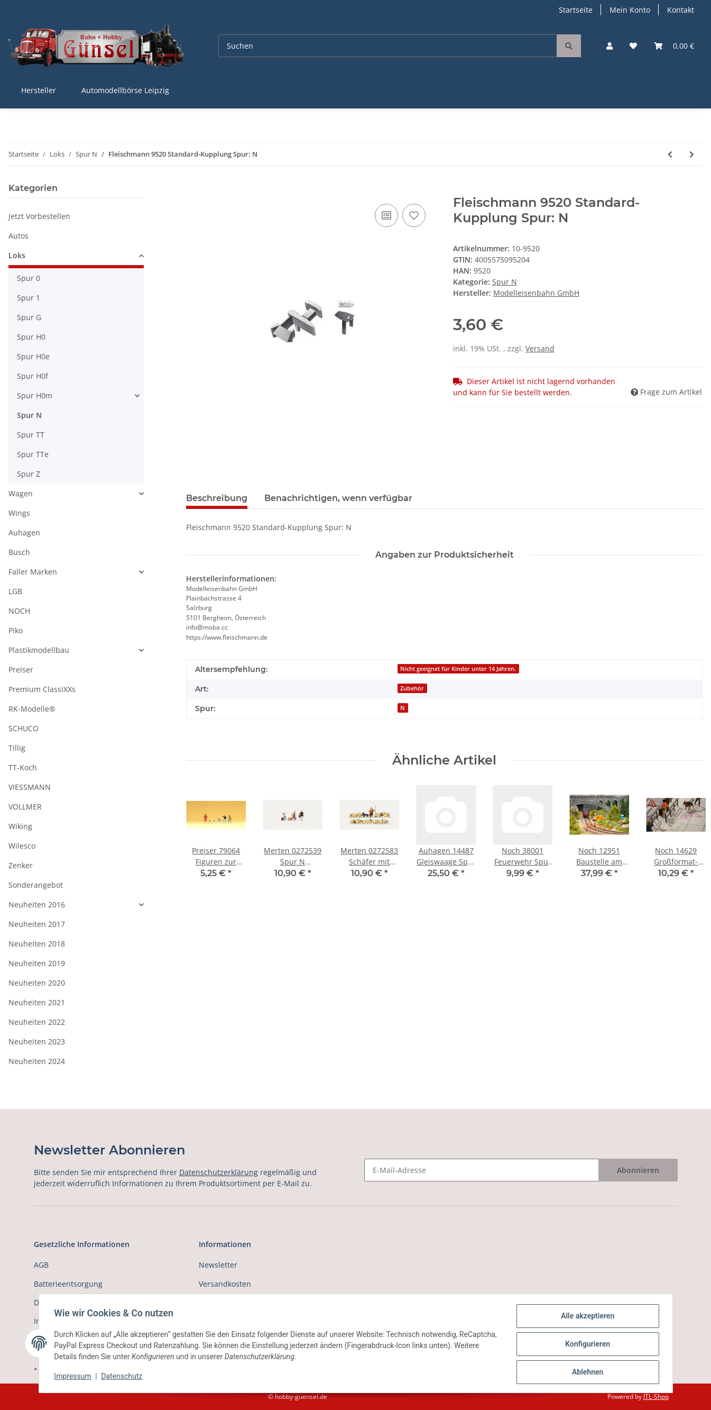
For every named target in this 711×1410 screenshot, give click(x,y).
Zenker (20, 865)
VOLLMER (25, 807)
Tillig (16, 748)
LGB (15, 591)
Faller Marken (32, 572)
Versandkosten (225, 1284)
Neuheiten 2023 (36, 1041)
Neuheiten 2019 (36, 963)
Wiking (20, 826)
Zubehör (412, 688)
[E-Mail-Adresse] (481, 1170)
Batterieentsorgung (68, 1284)
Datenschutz (123, 1377)
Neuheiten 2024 (36, 1061)
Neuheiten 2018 (36, 944)
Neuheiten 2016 (36, 904)
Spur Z (28, 474)
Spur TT (30, 435)
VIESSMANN (29, 787)
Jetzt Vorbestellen (39, 216)
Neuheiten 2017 (36, 924)
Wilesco (21, 846)
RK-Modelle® (32, 709)
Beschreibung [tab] (216, 498)
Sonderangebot (35, 885)
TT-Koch (22, 767)
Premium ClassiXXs (42, 689)
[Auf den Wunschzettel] (414, 215)
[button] (609, 46)
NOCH (19, 611)
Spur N (504, 282)
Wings (19, 513)
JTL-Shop (656, 1396)
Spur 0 (28, 278)
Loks (16, 255)
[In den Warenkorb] (194, 189)
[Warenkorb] (674, 46)
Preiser (20, 670)
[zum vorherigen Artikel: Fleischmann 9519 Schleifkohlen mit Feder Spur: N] (670, 154)
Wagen (20, 493)
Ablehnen (586, 1372)
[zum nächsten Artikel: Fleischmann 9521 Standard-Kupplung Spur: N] (692, 154)
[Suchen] (387, 45)
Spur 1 (28, 298)
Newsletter (218, 1265)
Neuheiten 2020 (36, 983)
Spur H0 (31, 337)
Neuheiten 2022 (36, 1022)
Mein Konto (630, 10)
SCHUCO (23, 728)
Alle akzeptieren (586, 1317)
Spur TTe (33, 454)
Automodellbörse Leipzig (125, 90)
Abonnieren (638, 1170)
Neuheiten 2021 (36, 1002)
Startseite (576, 10)
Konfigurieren (586, 1345)
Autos (18, 236)
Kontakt (680, 10)
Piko (15, 630)
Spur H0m (34, 395)
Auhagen (24, 532)
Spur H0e (33, 356)
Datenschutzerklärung (218, 1172)
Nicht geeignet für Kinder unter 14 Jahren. (458, 668)
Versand (540, 348)
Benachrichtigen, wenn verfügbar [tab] (338, 498)
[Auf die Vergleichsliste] (386, 215)
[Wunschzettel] (633, 46)
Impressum (74, 1377)
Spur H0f (32, 376)
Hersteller (38, 90)
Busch (19, 552)
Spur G (29, 317)
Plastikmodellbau (38, 650)
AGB (41, 1265)
